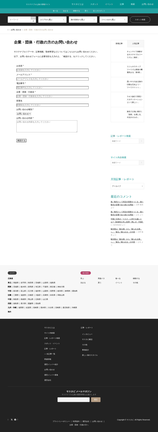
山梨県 (45, 291)
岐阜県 (60, 291)
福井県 (38, 291)
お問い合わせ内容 (25, 118)
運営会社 (47, 380)
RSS (18, 419)
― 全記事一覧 (49, 354)
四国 (9, 303)
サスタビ (130, 420)
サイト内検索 (49, 333)
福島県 (52, 283)
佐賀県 (28, 308)
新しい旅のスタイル (90, 355)
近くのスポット (99, 11)
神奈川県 (61, 287)
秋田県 (30, 283)
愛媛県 (30, 303)
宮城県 (38, 283)
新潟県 (16, 291)
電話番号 (21, 83)
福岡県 (21, 308)
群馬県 (30, 287)
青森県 (16, 283)
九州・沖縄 (12, 308)
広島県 (38, 299)
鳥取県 (16, 299)
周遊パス (101, 278)
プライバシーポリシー (61, 421)
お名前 (20, 66)
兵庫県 (45, 295)
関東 (9, 287)
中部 (9, 291)
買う (86, 11)
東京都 (52, 287)
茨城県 (16, 287)
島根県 (23, 299)
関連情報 (47, 359)
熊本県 (43, 308)
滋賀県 (23, 295)
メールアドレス (24, 75)
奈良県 (52, 295)
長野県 (52, 291)
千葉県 (45, 287)
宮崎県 (57, 308)
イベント (109, 4)
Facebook (15, 419)
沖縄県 (74, 308)
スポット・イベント (52, 343)
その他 (135, 283)
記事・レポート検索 (52, 338)
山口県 (45, 299)
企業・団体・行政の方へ (79, 425)
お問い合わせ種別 (25, 109)
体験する (76, 11)
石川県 (30, 291)
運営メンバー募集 (51, 375)
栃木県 (23, 287)
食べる (55, 11)
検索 (133, 4)
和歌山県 (61, 295)
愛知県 (74, 291)
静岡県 (67, 291)
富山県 (23, 291)
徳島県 (16, 303)
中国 (9, 299)
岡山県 (30, 299)
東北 (9, 283)
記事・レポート (50, 349)
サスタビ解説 (87, 339)
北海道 (10, 278)
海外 (9, 312)
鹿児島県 (66, 308)
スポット (94, 4)
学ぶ (82, 278)
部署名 (19, 101)
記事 (122, 4)
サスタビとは (77, 4)
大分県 (50, 308)
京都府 (30, 295)
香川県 (23, 303)
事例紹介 (85, 350)
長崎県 (35, 308)
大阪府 (38, 295)
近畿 (9, 295)
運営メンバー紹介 (51, 364)
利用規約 (76, 421)
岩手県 (23, 283)
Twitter (12, 419)
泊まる (65, 11)
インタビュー (87, 334)
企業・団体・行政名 (26, 92)
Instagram (9, 419)
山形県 (45, 283)
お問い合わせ (148, 4)
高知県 (38, 303)
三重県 (16, 295)
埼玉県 (38, 287)
